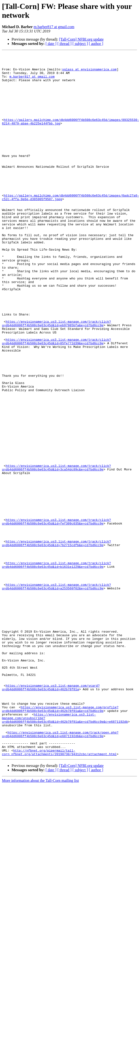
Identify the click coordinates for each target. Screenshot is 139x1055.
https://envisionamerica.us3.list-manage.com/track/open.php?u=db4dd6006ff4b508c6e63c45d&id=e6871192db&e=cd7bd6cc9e (60, 870)
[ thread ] (64, 44)
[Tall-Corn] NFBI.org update (81, 39)
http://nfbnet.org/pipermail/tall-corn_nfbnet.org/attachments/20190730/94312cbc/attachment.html (59, 892)
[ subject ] (80, 44)
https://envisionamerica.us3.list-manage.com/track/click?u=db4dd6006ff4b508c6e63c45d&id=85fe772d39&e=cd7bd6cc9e (56, 399)
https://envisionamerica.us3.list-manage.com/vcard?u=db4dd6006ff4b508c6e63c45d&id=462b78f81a (51, 814)
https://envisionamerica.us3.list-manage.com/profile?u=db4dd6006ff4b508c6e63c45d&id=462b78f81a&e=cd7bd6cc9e (60, 840)
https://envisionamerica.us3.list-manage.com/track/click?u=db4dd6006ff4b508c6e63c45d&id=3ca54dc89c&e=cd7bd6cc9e (56, 550)
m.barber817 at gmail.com (54, 27)
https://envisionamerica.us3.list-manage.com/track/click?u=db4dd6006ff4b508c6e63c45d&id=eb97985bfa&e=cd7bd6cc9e (56, 377)
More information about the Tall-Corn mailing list (40, 921)
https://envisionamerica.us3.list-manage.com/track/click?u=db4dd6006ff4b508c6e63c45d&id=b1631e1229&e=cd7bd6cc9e (56, 667)
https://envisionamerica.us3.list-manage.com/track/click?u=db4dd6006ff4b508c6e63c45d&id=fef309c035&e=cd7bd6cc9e (56, 615)
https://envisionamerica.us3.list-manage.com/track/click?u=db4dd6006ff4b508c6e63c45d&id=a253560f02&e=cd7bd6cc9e (56, 693)
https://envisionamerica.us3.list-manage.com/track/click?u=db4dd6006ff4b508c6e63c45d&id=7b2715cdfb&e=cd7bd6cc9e (56, 641)
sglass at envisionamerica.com (89, 73)
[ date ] (51, 44)
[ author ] (96, 44)
